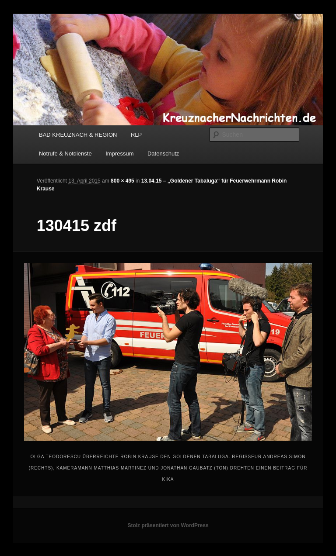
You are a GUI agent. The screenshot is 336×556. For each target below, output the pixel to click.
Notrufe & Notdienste (65, 153)
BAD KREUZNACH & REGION (78, 134)
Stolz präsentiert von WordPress (167, 525)
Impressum (119, 153)
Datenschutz (163, 153)
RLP (136, 134)
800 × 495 (122, 181)
